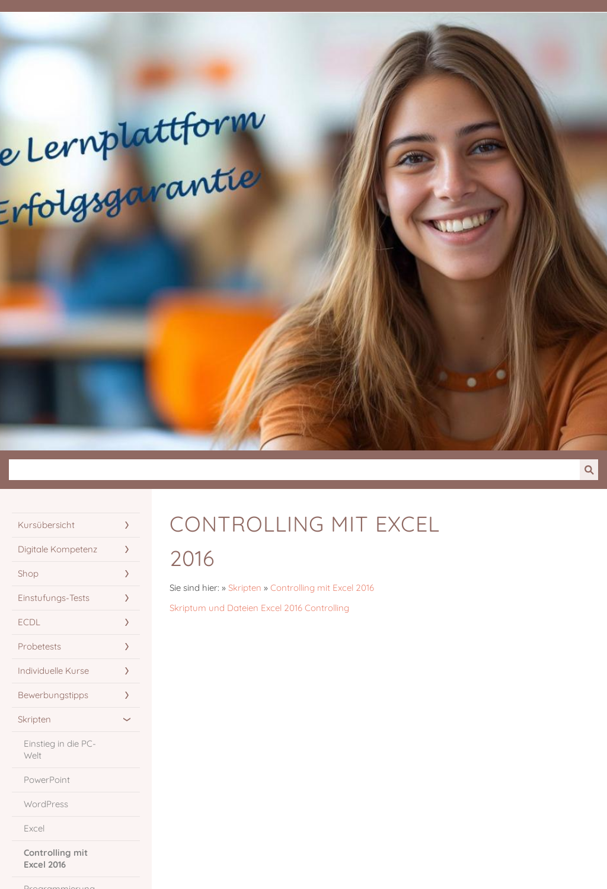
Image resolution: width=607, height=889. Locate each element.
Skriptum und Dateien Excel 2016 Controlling (259, 607)
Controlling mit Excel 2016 (322, 587)
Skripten (244, 587)
